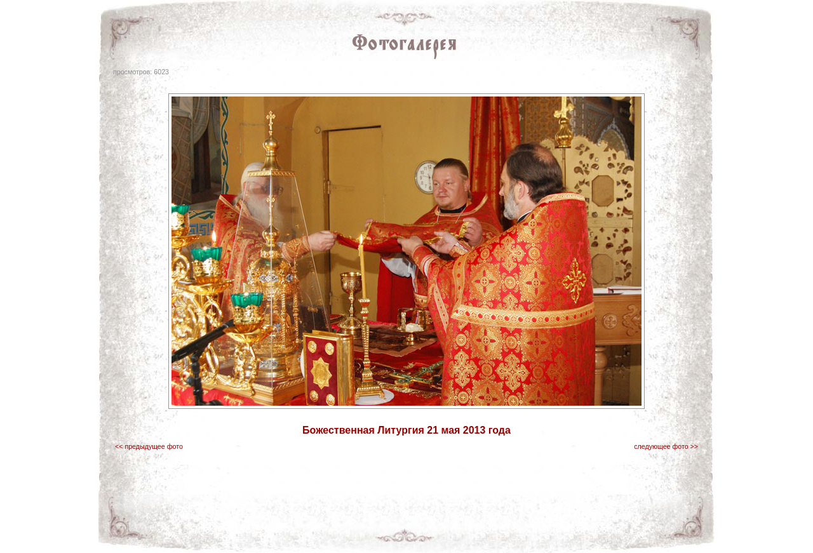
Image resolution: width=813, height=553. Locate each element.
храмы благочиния (298, 533)
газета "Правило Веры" (225, 533)
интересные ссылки (470, 533)
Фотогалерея (355, 533)
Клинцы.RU (638, 533)
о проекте (597, 533)
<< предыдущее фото (149, 446)
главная (168, 533)
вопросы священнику (542, 533)
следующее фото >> (666, 446)
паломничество (407, 533)
